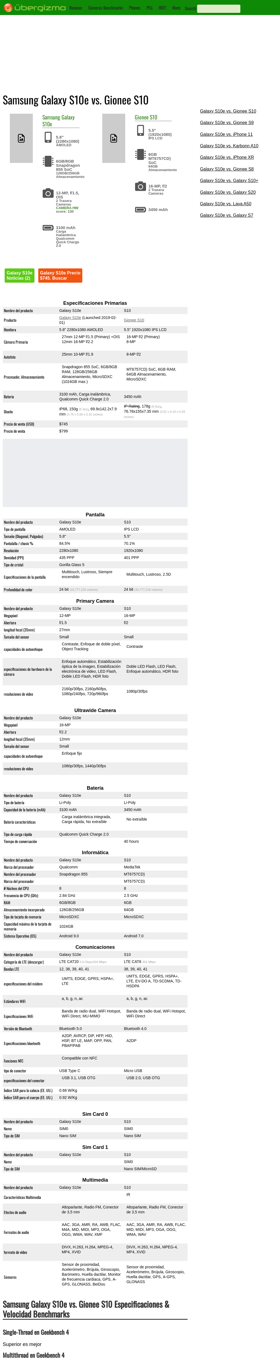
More (176, 7)
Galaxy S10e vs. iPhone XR (227, 157)
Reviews (75, 7)
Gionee (141, 117)
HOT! (162, 7)
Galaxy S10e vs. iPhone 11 (226, 134)
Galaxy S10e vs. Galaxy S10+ (229, 180)
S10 (153, 117)
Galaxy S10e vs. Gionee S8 (227, 169)
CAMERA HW (67, 208)
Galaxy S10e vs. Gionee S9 (227, 122)
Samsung (51, 117)
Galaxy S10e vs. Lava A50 (225, 203)
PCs (150, 7)
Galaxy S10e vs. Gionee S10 (228, 111)
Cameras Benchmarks (105, 7)
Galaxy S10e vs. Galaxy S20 (228, 192)
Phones (135, 7)
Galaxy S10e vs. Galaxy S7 (226, 215)
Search (190, 8)
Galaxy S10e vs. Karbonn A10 (229, 146)
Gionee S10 (134, 320)
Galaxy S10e (70, 317)
